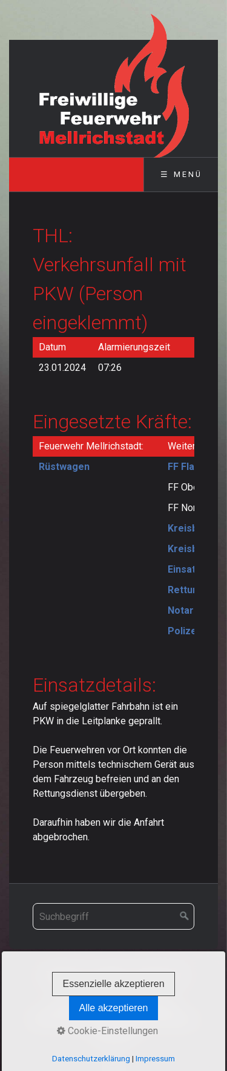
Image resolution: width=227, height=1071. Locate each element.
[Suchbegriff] (113, 916)
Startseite (65, 975)
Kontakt (110, 975)
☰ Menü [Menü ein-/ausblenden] (181, 174)
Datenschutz (116, 990)
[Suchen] (184, 916)
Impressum (159, 975)
